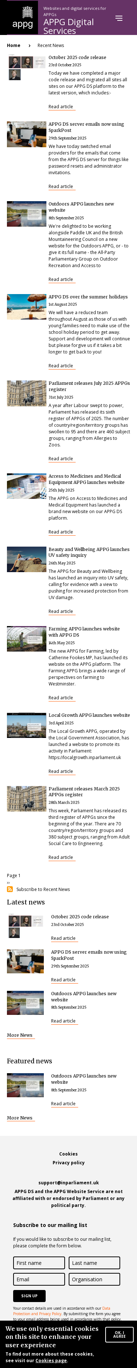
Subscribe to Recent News (43, 889)
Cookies (68, 1154)
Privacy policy (69, 1163)
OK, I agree (119, 1336)
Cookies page (51, 1363)
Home (13, 45)
